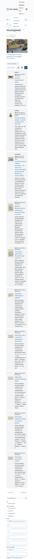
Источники (21, 2)
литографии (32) (12, 508)
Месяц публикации (11, 547)
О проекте (15, 17)
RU (7, 25)
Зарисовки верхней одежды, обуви (20, 379)
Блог (20, 10)
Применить (9, 557)
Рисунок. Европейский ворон (19, 80)
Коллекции (21, 5)
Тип (7, 501)
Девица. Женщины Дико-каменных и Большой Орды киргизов (20, 210)
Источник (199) (11, 503)
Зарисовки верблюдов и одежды (19, 296)
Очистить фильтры (17, 557)
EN (7, 23)
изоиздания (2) (11, 513)
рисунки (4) (10, 510)
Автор (8, 518)
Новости (21, 8)
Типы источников (10, 506)
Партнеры (15, 23)
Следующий (23, 492)
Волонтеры (16, 26)
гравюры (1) (11, 516)
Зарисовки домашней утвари (18, 459)
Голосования (16, 20)
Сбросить (12, 36)
